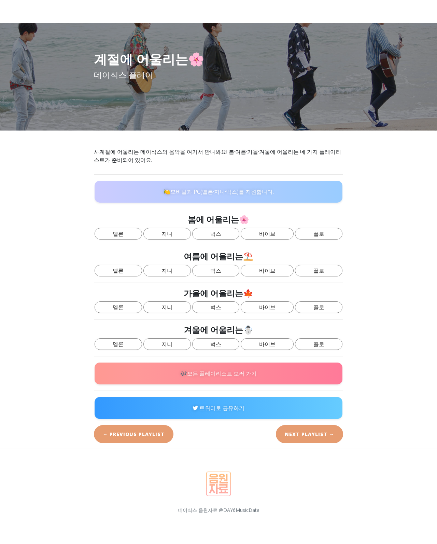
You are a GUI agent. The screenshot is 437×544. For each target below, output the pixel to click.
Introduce (319, 11)
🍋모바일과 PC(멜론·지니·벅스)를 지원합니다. (219, 191)
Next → (309, 434)
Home (284, 11)
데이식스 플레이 (60, 11)
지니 (166, 233)
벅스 (215, 233)
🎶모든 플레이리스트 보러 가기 (218, 373)
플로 (318, 233)
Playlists (388, 11)
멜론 (118, 233)
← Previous (134, 434)
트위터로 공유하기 (218, 408)
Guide (354, 11)
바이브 (267, 233)
